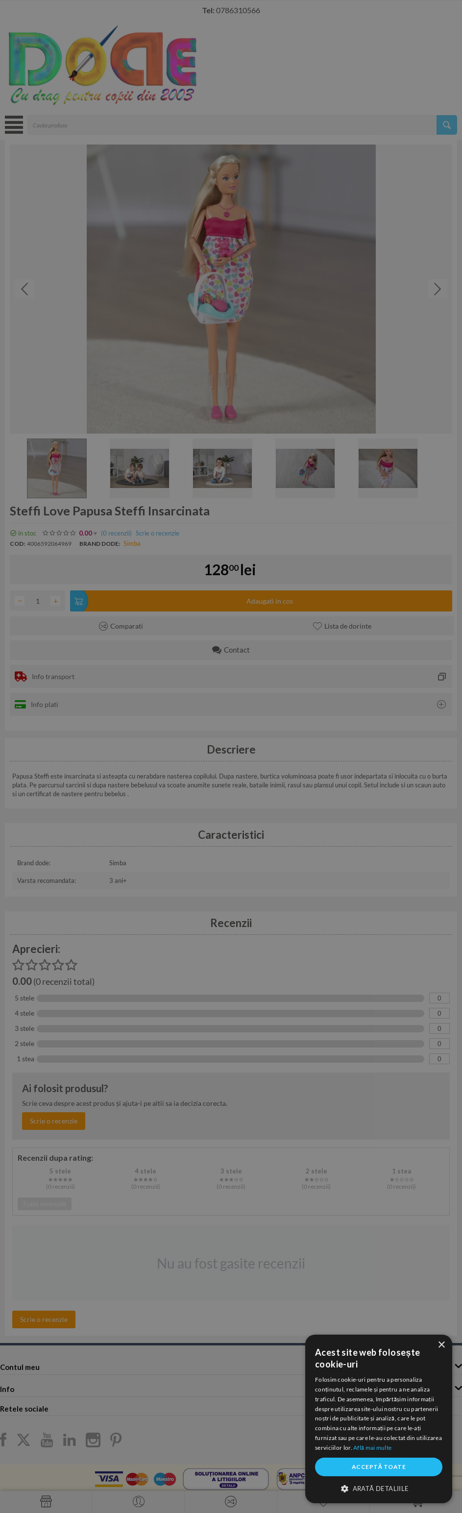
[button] (378, 1488)
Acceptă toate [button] (379, 1466)
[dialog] (378, 1419)
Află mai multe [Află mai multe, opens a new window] (372, 1447)
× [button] (441, 1345)
